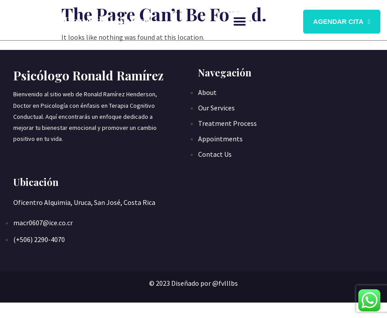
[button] (240, 22)
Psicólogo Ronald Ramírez (79, 21)
